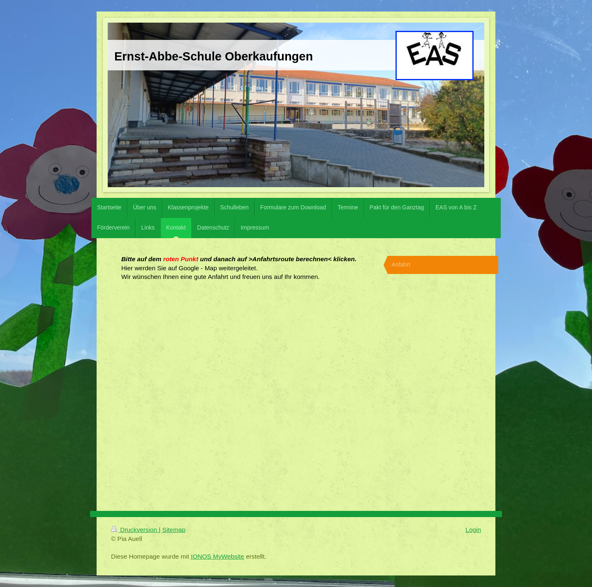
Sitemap (173, 529)
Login (473, 529)
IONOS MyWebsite (217, 556)
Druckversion (135, 529)
